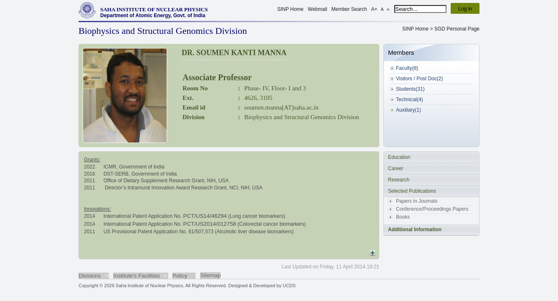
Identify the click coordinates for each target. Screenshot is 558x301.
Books (403, 217)
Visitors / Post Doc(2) (419, 79)
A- (388, 9)
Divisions (90, 276)
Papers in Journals (416, 201)
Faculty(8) (407, 68)
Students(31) (410, 89)
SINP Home (290, 9)
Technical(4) (409, 99)
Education (399, 157)
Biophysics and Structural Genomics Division (301, 117)
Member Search (349, 9)
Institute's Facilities (136, 276)
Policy (180, 276)
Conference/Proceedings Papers (432, 209)
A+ (374, 9)
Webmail (317, 9)
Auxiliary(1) (408, 110)
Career (395, 168)
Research (398, 180)
